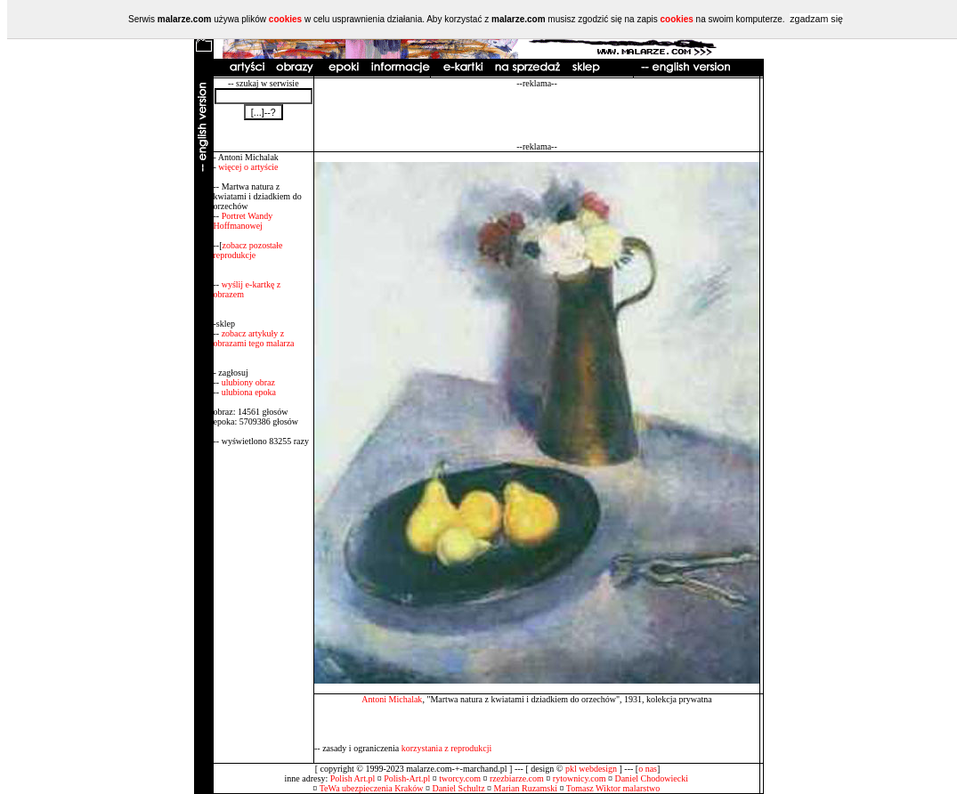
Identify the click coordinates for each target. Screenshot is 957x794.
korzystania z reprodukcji (446, 748)
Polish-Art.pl (407, 778)
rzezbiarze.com (517, 778)
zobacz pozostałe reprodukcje (248, 250)
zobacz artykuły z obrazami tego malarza (254, 338)
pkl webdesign (591, 769)
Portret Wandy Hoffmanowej (243, 221)
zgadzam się (816, 18)
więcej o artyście (248, 167)
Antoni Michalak (391, 699)
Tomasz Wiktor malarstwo (613, 788)
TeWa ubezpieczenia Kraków (372, 788)
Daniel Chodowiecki (650, 778)
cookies (285, 19)
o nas (647, 769)
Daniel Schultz (458, 788)
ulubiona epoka (249, 392)
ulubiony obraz (248, 382)
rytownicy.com (579, 778)
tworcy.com (460, 778)
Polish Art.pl (353, 778)
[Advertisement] (536, 115)
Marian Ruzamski (525, 788)
